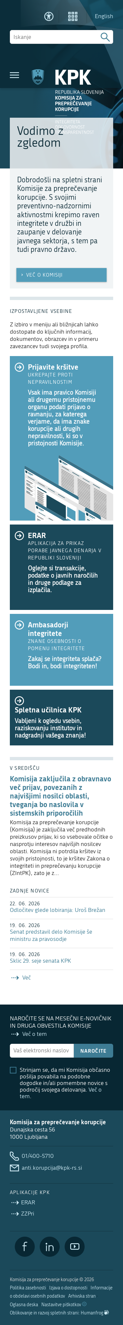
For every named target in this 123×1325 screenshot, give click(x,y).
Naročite (93, 1050)
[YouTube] (75, 1247)
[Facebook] (25, 1247)
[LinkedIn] (50, 1247)
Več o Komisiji (41, 275)
